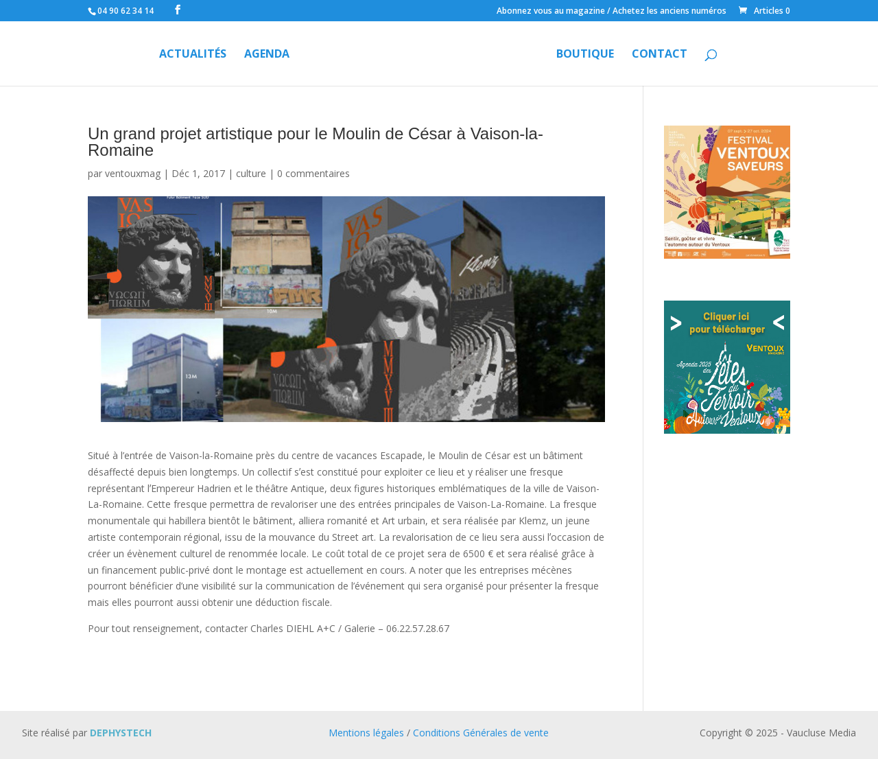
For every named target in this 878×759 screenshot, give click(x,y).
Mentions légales (366, 732)
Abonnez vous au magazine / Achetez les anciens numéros (611, 11)
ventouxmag (133, 173)
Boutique (585, 55)
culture (251, 173)
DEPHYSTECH (121, 732)
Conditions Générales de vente (481, 732)
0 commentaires (313, 173)
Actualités (192, 55)
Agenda (266, 55)
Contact (659, 55)
